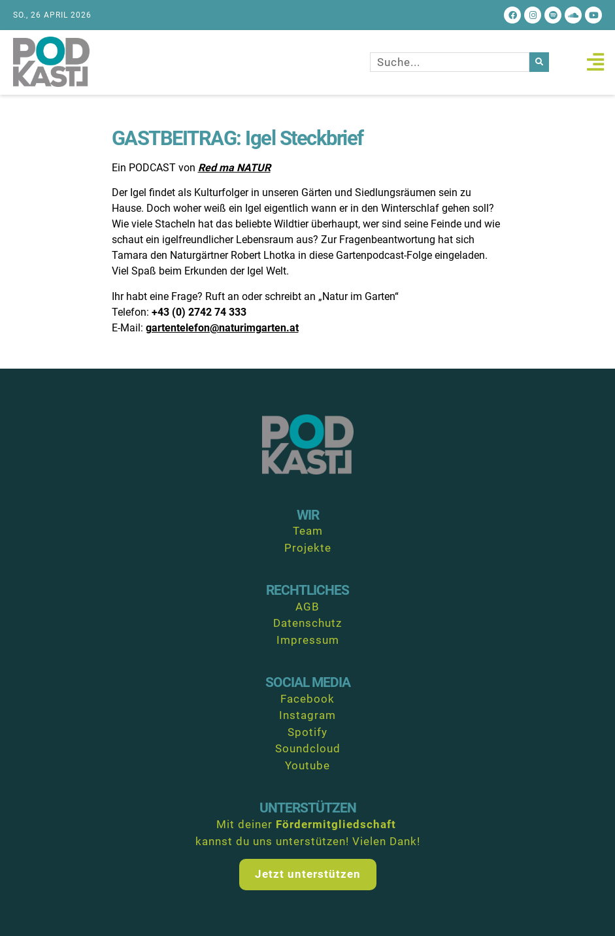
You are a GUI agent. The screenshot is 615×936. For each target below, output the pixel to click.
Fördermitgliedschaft (336, 824)
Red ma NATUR (234, 167)
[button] (595, 62)
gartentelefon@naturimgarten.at (222, 328)
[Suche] (539, 62)
